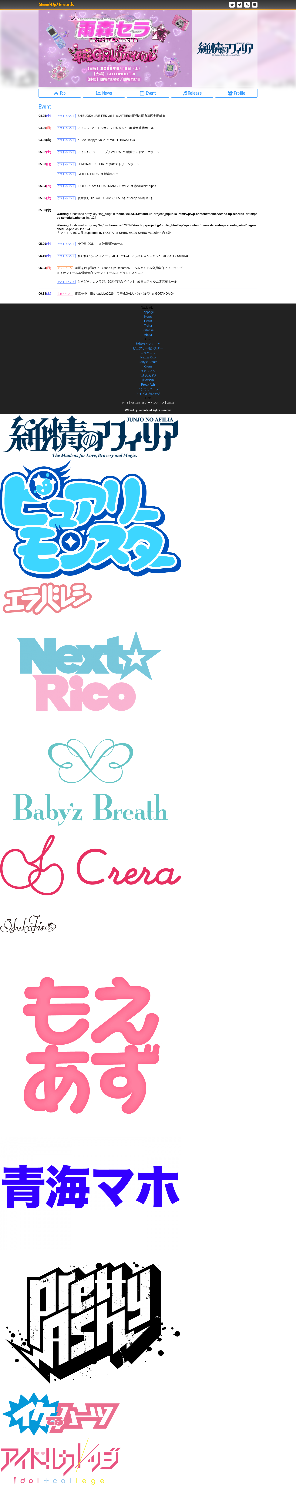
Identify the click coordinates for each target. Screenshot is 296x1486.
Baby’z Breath (148, 362)
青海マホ (148, 380)
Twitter (124, 402)
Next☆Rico (148, 357)
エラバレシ (148, 352)
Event (148, 321)
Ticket (148, 325)
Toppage (148, 312)
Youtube (135, 402)
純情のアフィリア (148, 343)
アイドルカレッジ (148, 393)
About (148, 334)
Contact (171, 402)
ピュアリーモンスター (148, 348)
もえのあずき (148, 375)
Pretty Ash (148, 384)
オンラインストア (153, 402)
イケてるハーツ (148, 389)
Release (148, 330)
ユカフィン (148, 371)
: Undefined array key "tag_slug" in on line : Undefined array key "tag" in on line (157, 223)
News (148, 316)
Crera (148, 366)
